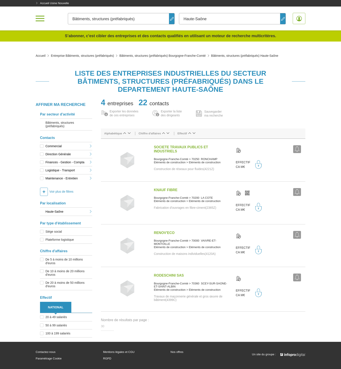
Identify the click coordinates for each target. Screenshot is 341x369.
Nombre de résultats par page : (125, 320)
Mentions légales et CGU (119, 352)
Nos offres (176, 352)
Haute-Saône (68, 211)
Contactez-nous (45, 352)
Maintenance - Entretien (68, 178)
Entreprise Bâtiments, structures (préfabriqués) (82, 55)
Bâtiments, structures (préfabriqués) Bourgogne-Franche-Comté (162, 55)
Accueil (40, 55)
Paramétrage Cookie (49, 358)
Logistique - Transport (68, 170)
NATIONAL (55, 307)
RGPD (107, 358)
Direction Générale (68, 154)
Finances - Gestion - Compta (68, 162)
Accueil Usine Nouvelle (52, 3)
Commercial (68, 146)
